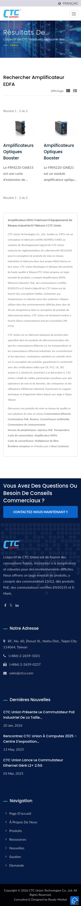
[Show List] (75, 90)
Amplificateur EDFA (46, 435)
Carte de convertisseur (20, 440)
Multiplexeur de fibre (47, 440)
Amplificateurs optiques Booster (18, 152)
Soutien (15, 857)
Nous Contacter (60, 446)
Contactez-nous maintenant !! (40, 512)
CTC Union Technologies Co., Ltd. (51, 890)
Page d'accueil (20, 813)
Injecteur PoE (45, 430)
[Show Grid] (68, 90)
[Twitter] (11, 605)
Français (70, 3)
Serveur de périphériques (22, 430)
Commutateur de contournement (26, 424)
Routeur (34, 419)
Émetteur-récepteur (19, 446)
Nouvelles (16, 848)
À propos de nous (23, 822)
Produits (15, 831)
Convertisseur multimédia (54, 419)
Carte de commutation (20, 435)
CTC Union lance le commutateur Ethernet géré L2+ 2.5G (33, 763)
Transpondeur (61, 430)
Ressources (17, 839)
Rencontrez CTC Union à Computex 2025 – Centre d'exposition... (40, 739)
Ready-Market (57, 899)
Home (14, 45)
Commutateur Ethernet (57, 413)
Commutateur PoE (18, 419)
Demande (16, 865)
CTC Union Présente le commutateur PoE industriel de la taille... (39, 715)
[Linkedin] (17, 605)
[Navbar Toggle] (73, 14)
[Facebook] (5, 605)
